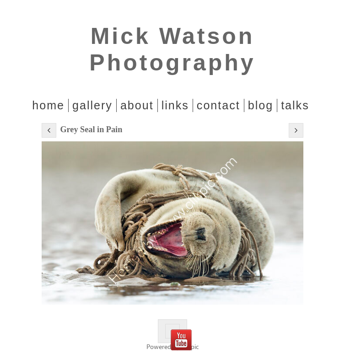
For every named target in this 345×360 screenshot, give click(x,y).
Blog (260, 105)
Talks (295, 105)
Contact (218, 105)
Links (175, 105)
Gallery (92, 105)
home (48, 105)
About (137, 105)
